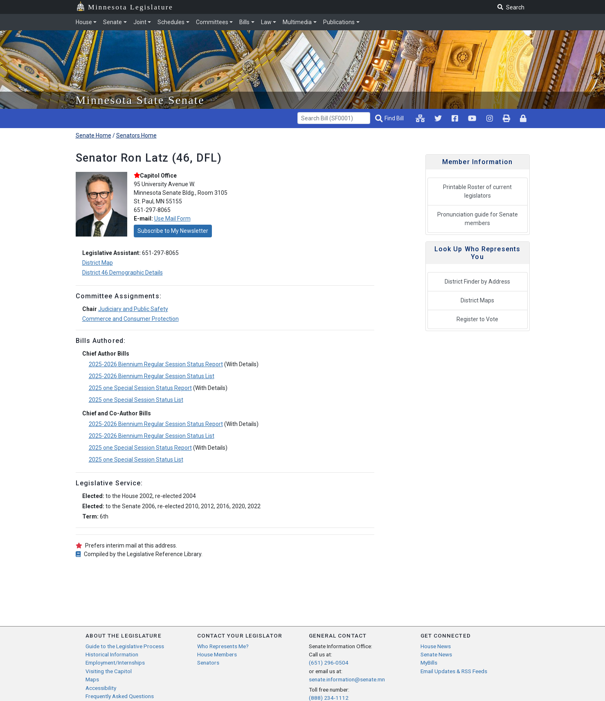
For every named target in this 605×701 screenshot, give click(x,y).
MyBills (429, 662)
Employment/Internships (115, 662)
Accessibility (100, 688)
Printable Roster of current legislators (477, 191)
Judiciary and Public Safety (133, 309)
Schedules (170, 22)
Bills (244, 22)
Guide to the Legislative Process (124, 646)
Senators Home (136, 135)
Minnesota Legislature (130, 7)
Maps (92, 679)
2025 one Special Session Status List (136, 400)
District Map (97, 262)
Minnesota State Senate (140, 100)
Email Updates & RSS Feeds (454, 671)
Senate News (436, 654)
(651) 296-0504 (329, 662)
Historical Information (111, 654)
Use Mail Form (172, 218)
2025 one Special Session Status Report (140, 388)
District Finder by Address (477, 281)
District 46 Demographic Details (122, 272)
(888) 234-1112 (329, 697)
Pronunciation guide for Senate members (477, 218)
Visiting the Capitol (108, 671)
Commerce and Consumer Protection (130, 319)
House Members (217, 654)
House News (436, 646)
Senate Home (93, 135)
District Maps (477, 300)
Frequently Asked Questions (119, 696)
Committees (212, 22)
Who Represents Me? (223, 646)
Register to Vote (477, 319)
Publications (339, 22)
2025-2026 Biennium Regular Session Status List (151, 376)
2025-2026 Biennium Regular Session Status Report (156, 364)
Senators (208, 662)
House (84, 22)
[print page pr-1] (506, 118)
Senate (112, 22)
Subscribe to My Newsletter (172, 231)
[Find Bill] (390, 118)
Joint (139, 22)
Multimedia (297, 22)
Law (266, 22)
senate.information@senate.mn (347, 679)
